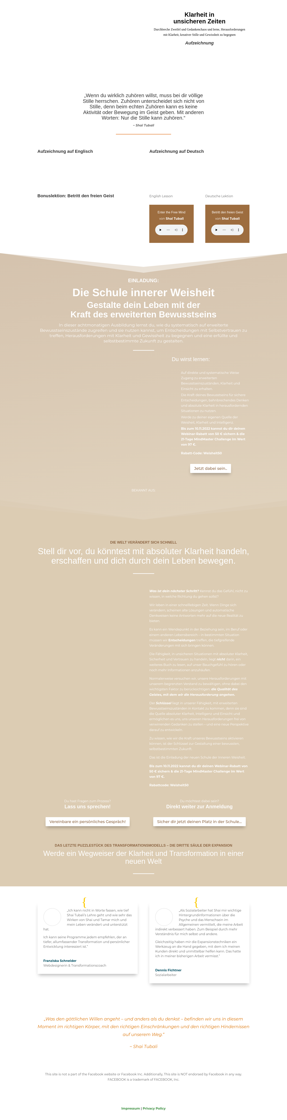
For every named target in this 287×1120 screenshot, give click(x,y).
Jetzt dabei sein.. (210, 468)
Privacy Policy (154, 1108)
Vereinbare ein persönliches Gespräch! (88, 821)
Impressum (130, 1108)
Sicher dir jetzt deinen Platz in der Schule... (199, 821)
